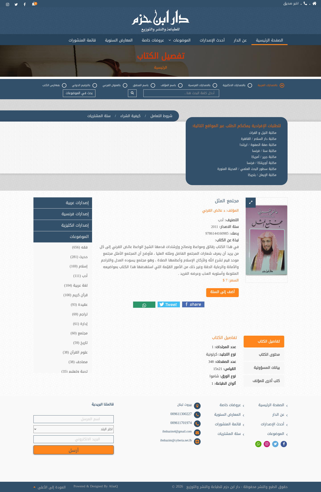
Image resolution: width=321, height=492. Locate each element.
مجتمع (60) (79, 333)
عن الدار (240, 40)
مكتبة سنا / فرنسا (264, 151)
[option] (236, 178)
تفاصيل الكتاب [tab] (269, 341)
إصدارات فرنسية (75, 214)
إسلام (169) (79, 266)
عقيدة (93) (79, 304)
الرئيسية (160, 67)
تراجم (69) (80, 314)
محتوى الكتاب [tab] (269, 354)
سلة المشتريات (99, 116)
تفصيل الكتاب (160, 56)
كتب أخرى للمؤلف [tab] (266, 380)
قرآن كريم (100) (76, 294)
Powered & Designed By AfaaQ (96, 486)
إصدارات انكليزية (75, 225)
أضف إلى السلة (222, 291)
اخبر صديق (290, 3)
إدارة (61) (80, 323)
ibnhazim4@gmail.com (177, 431)
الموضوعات (182, 40)
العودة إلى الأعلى (49, 487)
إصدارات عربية (77, 203)
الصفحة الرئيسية (269, 40)
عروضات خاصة (153, 40)
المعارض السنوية (119, 40)
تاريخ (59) (80, 342)
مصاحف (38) (78, 361)
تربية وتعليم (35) (75, 371)
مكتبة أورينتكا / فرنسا (261, 163)
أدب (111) (80, 275)
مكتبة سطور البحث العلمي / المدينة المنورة (246, 169)
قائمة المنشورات (82, 40)
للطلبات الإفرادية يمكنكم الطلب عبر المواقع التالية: (236, 126)
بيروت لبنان (184, 405)
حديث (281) (79, 256)
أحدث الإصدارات (212, 40)
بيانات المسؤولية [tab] (267, 367)
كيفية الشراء (130, 116)
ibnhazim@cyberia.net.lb (176, 440)
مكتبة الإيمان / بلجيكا (262, 175)
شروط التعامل (161, 116)
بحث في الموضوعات (79, 93)
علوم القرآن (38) (75, 352)
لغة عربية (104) (76, 285)
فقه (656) (80, 247)
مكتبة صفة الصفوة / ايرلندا (258, 145)
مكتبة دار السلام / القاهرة (258, 138)
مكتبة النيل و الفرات (262, 132)
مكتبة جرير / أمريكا (263, 157)
